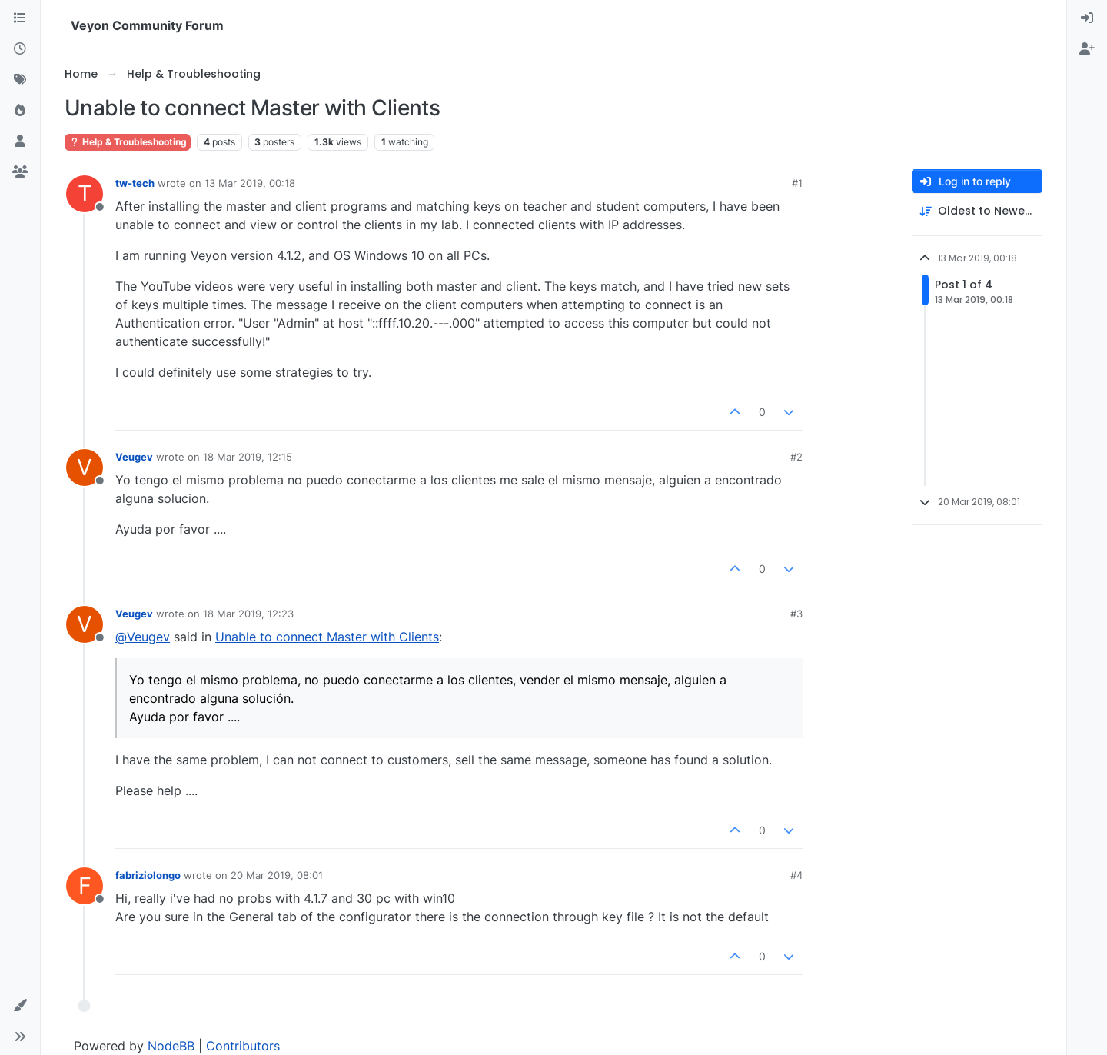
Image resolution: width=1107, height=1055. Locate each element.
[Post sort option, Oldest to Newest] (977, 211)
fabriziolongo (148, 875)
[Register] (1087, 49)
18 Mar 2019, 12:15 (247, 457)
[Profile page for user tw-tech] (84, 193)
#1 (797, 183)
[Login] (1087, 18)
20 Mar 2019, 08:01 (277, 875)
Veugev (134, 457)
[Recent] (20, 49)
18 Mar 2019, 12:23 (248, 613)
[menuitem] (1087, 18)
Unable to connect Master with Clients (327, 636)
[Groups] (20, 172)
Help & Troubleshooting (127, 142)
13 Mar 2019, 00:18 (249, 183)
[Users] (20, 141)
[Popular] (20, 110)
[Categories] (20, 18)
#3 (796, 613)
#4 (796, 875)
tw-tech (135, 183)
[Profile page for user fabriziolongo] (84, 885)
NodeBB (171, 1045)
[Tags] (20, 80)
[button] (20, 1005)
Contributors (243, 1045)
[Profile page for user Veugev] (84, 467)
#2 (796, 457)
